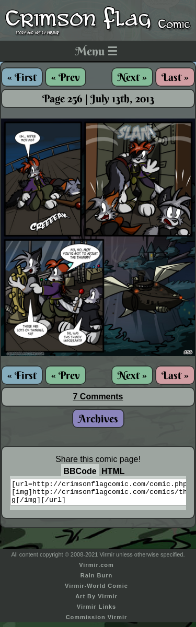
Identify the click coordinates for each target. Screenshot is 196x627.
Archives (98, 418)
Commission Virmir (97, 622)
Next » (132, 77)
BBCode (80, 471)
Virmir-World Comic (96, 590)
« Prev (65, 77)
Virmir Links (96, 611)
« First (22, 77)
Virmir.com (96, 569)
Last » (175, 77)
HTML (112, 471)
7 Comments (98, 396)
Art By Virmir (96, 601)
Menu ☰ (96, 51)
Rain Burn (96, 580)
